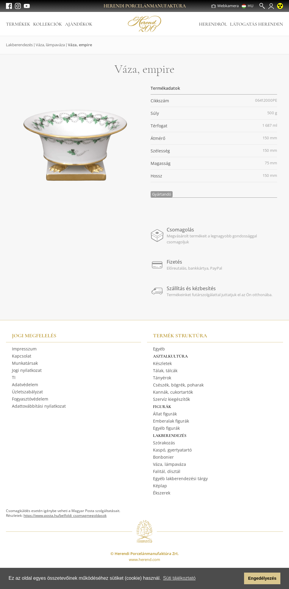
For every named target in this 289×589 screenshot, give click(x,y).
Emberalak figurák (171, 421)
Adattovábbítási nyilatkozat (39, 406)
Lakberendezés (19, 44)
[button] (238, 578)
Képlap (160, 485)
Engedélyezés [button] (262, 578)
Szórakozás (164, 443)
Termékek (18, 24)
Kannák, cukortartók (173, 392)
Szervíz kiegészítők (171, 399)
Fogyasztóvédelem (30, 399)
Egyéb (159, 349)
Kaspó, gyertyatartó (172, 450)
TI (13, 377)
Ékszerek (161, 493)
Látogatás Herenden (256, 24)
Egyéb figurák (166, 428)
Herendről (213, 24)
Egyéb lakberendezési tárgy (180, 478)
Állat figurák (165, 414)
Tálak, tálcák (165, 370)
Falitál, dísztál (166, 471)
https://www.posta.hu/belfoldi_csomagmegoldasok (65, 515)
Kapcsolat (21, 356)
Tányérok (162, 378)
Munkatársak (25, 363)
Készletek (162, 363)
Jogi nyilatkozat (27, 370)
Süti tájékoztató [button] (179, 578)
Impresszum (24, 349)
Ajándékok (78, 24)
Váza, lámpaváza (50, 44)
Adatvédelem (25, 384)
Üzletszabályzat (27, 392)
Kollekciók (47, 24)
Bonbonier (163, 457)
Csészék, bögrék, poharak (178, 385)
